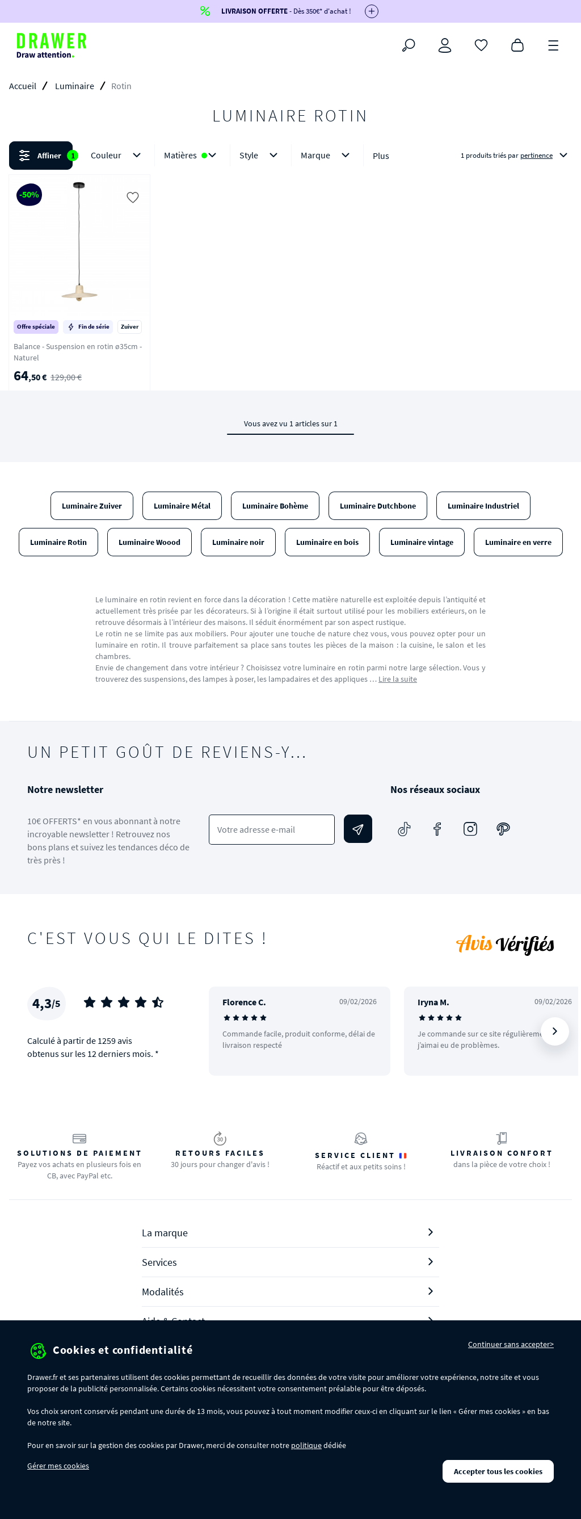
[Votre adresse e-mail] (272, 830)
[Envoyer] (358, 829)
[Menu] (554, 44)
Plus (381, 155)
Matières (192, 155)
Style (260, 155)
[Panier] (517, 44)
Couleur (118, 155)
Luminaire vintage (421, 542)
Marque (327, 155)
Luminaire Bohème (275, 506)
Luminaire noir (238, 542)
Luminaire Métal (182, 506)
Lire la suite (397, 679)
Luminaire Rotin (58, 542)
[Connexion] (445, 45)
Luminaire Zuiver (92, 506)
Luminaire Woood (149, 542)
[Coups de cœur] (481, 44)
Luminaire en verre (518, 542)
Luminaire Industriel (483, 506)
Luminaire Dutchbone (378, 506)
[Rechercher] (408, 45)
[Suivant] (555, 1031)
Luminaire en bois (327, 542)
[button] (290, 155)
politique (306, 1445)
